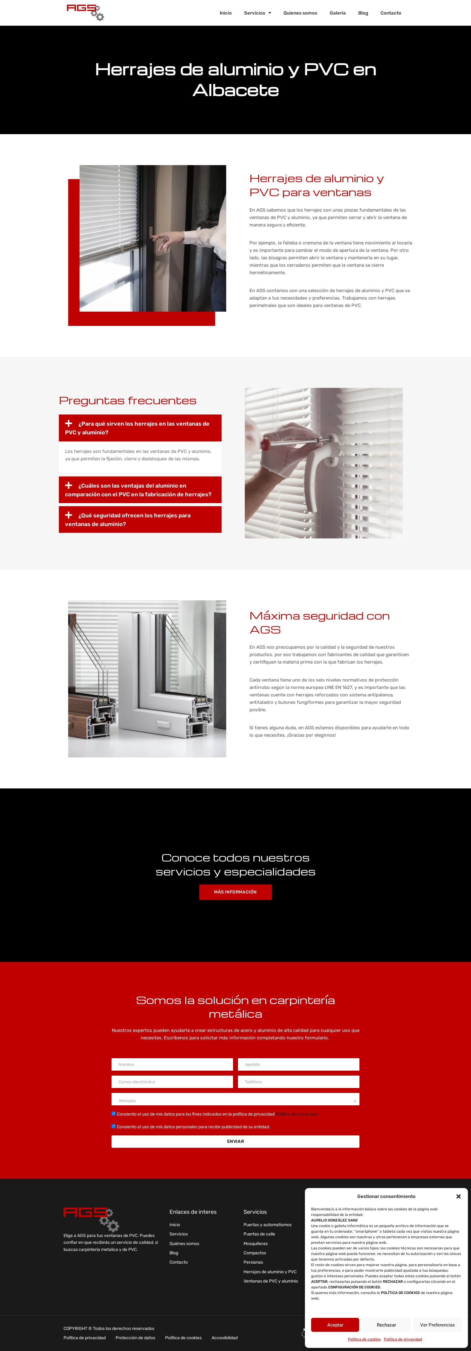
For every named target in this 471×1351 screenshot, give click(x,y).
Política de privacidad (403, 1339)
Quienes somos (300, 13)
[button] (459, 1196)
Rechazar (386, 1325)
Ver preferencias (437, 1325)
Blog (363, 13)
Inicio (226, 13)
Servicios (257, 12)
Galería (338, 13)
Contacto (391, 13)
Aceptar (335, 1325)
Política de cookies (364, 1339)
